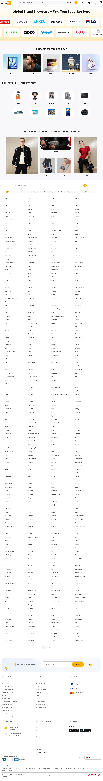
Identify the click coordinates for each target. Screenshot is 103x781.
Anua (53, 401)
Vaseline (54, 516)
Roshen (54, 523)
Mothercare (78, 459)
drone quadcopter (33, 434)
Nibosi (76, 309)
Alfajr (29, 583)
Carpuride (8, 619)
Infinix (76, 416)
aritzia (6, 512)
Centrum (31, 259)
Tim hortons (55, 455)
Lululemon (31, 216)
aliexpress (8, 434)
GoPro (53, 459)
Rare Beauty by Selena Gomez (61, 394)
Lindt (76, 355)
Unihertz (30, 501)
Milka (29, 348)
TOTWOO (54, 238)
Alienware (8, 476)
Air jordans (78, 437)
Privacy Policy (50, 775)
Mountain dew (79, 619)
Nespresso (8, 409)
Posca (30, 483)
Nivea (29, 487)
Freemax (7, 473)
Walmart (54, 227)
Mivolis (77, 448)
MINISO (77, 209)
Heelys (53, 512)
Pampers (54, 419)
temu (30, 198)
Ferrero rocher (32, 380)
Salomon (31, 398)
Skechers (7, 213)
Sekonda (7, 366)
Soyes (76, 451)
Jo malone (8, 605)
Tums (6, 623)
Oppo (6, 405)
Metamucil (78, 615)
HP (52, 483)
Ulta (6, 362)
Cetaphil (77, 494)
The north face (32, 238)
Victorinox (8, 590)
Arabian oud (78, 384)
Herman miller (56, 590)
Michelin (30, 491)
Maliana (38, 731)
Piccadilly (54, 555)
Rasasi (77, 637)
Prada (76, 633)
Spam (53, 473)
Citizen (54, 405)
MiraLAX (30, 462)
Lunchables (31, 262)
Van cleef (8, 508)
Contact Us (5, 686)
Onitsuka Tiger (79, 238)
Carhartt (77, 434)
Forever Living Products (35, 277)
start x (77, 551)
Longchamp (55, 266)
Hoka (6, 359)
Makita (30, 430)
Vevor (6, 230)
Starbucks (78, 473)
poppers (77, 580)
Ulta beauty (55, 291)
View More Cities (41, 752)
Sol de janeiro (56, 262)
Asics (29, 273)
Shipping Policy (7, 705)
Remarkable (78, 480)
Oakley (30, 598)
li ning (6, 501)
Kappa (30, 476)
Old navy (31, 387)
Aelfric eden (31, 505)
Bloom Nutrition (56, 352)
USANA (30, 355)
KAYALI (30, 359)
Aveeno (77, 544)
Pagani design (56, 533)
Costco (30, 209)
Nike (6, 202)
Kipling (30, 309)
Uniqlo (77, 220)
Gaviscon (78, 548)
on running (55, 355)
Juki (6, 419)
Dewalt (7, 594)
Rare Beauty (31, 441)
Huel (6, 323)
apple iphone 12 (9, 626)
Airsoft (7, 580)
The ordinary (32, 248)
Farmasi (30, 401)
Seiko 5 (54, 341)
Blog (37, 695)
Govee (77, 498)
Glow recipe (78, 323)
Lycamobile (78, 533)
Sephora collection (34, 423)
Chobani (54, 320)
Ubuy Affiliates (40, 705)
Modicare (78, 612)
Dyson (30, 230)
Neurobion (8, 448)
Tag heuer (31, 640)
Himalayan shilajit (80, 598)
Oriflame (7, 302)
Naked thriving (56, 309)
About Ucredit (40, 701)
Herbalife (54, 245)
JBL (76, 316)
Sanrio (53, 508)
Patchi (77, 216)
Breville (77, 573)
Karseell (77, 205)
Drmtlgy (30, 569)
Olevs (6, 348)
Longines (7, 576)
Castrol (30, 541)
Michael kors (32, 362)
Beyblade (7, 320)
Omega (30, 605)
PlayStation (8, 516)
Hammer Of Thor (33, 594)
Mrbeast (54, 366)
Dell (76, 523)
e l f (6, 505)
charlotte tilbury (10, 352)
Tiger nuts (8, 344)
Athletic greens (56, 277)
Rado (6, 223)
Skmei (53, 391)
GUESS (77, 394)
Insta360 (30, 526)
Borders (7, 633)
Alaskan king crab (80, 576)
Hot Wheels (55, 362)
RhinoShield (31, 548)
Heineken (31, 473)
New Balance (79, 262)
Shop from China (70, 768)
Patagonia (31, 619)
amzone (7, 416)
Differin (30, 426)
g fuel (30, 544)
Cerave (54, 241)
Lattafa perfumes (33, 327)
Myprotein (8, 466)
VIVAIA (6, 280)
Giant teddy (55, 637)
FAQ (37, 698)
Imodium (54, 491)
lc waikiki (77, 352)
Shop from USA (6, 768)
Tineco (54, 605)
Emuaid (30, 394)
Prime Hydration (33, 323)
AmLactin (54, 501)
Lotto (76, 277)
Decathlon (55, 202)
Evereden (7, 494)
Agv (6, 295)
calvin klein (8, 266)
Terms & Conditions (37, 775)
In (75, 380)
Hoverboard (31, 405)
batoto (7, 401)
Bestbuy (30, 234)
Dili (36, 728)
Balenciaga (78, 569)
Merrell (77, 476)
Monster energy (56, 334)
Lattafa (30, 409)
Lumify (54, 444)
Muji (53, 369)
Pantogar (54, 544)
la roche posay (32, 377)
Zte (53, 498)
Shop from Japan (29, 768)
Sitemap (4, 695)
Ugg (29, 291)
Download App (40, 683)
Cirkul (29, 280)
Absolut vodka (56, 423)
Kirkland (54, 462)
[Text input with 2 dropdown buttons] (42, 2)
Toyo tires (8, 569)
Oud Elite (31, 455)
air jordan (78, 348)
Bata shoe (31, 516)
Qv (29, 576)
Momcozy (31, 558)
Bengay (54, 448)
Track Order (6, 698)
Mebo (53, 295)
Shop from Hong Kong (43, 768)
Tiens (53, 426)
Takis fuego (8, 555)
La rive (77, 469)
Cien (76, 330)
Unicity (7, 259)
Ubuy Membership (8, 711)
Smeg (76, 280)
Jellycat (77, 359)
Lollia (76, 626)
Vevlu (53, 619)
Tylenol (54, 284)
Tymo (53, 337)
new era (30, 573)
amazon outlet (56, 327)
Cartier (54, 298)
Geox (29, 316)
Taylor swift (78, 466)
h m (6, 441)
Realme (54, 594)
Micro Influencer (7, 708)
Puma (76, 230)
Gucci (53, 220)
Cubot (77, 555)
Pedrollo (77, 430)
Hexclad (7, 355)
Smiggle (7, 341)
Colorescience (56, 601)
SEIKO (6, 305)
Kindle (53, 469)
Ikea (29, 202)
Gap (29, 344)
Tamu (53, 612)
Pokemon (8, 537)
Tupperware (78, 412)
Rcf (53, 569)
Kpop (6, 369)
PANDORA (78, 202)
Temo (53, 287)
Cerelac (54, 565)
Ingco (76, 623)
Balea (76, 377)
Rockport (77, 565)
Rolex (53, 216)
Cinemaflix (31, 437)
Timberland (8, 220)
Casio (76, 341)
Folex (53, 280)
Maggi (77, 505)
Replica (77, 512)
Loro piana (31, 412)
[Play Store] (85, 731)
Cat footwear (9, 248)
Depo (53, 608)
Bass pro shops (9, 551)
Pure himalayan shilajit (11, 298)
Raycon (7, 544)
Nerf (76, 537)
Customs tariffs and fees (10, 701)
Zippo (29, 352)
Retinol (30, 444)
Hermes (54, 330)
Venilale (38, 749)
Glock (53, 548)
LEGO (76, 284)
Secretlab (54, 412)
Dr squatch (8, 498)
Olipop (53, 476)
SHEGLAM (31, 213)
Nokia (53, 323)
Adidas (77, 213)
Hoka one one (32, 590)
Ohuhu (30, 508)
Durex (30, 630)
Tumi (29, 466)
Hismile (77, 419)
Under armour (79, 369)
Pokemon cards (79, 327)
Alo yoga (77, 312)
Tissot (53, 255)
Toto (6, 612)
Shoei (53, 537)
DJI (76, 248)
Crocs (53, 223)
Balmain (54, 519)
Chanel (77, 320)
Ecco (29, 330)
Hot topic (31, 480)
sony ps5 (30, 533)
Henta (6, 480)
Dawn (76, 501)
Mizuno (30, 565)
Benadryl (7, 430)
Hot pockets (55, 623)
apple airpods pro (80, 601)
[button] (84, 3)
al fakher (77, 562)
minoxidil (30, 341)
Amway (30, 241)
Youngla (54, 380)
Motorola (77, 487)
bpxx (6, 387)
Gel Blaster (55, 598)
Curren (54, 305)
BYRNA (77, 508)
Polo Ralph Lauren (33, 284)
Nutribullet (8, 562)
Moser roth (78, 491)
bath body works (10, 262)
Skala (6, 252)
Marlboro (77, 398)
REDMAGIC (78, 223)
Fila (76, 426)
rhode (53, 398)
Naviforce (78, 305)
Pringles (30, 608)
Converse (78, 302)
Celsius (77, 334)
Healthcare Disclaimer (9, 717)
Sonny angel (32, 448)
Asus (29, 512)
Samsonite (55, 270)
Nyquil (53, 487)
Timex (30, 615)
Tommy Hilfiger (56, 230)
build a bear (31, 337)
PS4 (53, 451)
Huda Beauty (55, 437)
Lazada (7, 245)
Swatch (7, 270)
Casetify (77, 273)
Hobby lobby (32, 459)
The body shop (9, 377)
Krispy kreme (55, 633)
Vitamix (7, 598)
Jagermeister (32, 298)
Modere (77, 344)
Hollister (54, 526)
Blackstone (55, 530)
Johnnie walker (79, 516)
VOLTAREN (8, 587)
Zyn (29, 295)
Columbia (78, 401)
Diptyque (31, 419)
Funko (6, 601)
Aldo (76, 227)
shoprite (54, 640)
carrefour (78, 605)
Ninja (53, 234)
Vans (6, 412)
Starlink (30, 223)
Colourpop (31, 633)
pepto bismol (79, 391)
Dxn (76, 241)
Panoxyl (54, 248)
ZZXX (29, 245)
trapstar (30, 494)
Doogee (54, 562)
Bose (53, 541)
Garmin (30, 366)
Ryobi (53, 416)
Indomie (54, 580)
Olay (29, 498)
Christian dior (79, 640)
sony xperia (31, 391)
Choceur (54, 587)
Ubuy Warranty (7, 714)
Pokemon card (79, 298)
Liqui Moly (31, 623)
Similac (30, 523)
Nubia (30, 384)
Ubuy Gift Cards (41, 708)
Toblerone (55, 302)
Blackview (54, 441)
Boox (29, 555)
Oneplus (54, 312)
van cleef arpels (10, 526)
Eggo (76, 541)
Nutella (7, 548)
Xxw (53, 205)
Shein (6, 198)
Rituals (53, 430)
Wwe (53, 466)
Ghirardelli (8, 523)
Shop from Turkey (83, 768)
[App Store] (74, 731)
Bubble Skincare (79, 287)
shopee (30, 601)
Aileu (37, 740)
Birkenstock (8, 238)
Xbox (76, 362)
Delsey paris (78, 583)
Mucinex (77, 455)
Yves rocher (55, 384)
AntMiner (31, 373)
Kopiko (53, 480)
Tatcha (77, 630)
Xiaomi (7, 327)
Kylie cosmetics (56, 387)
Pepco (77, 295)
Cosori (7, 608)
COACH (30, 252)
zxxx (6, 277)
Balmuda (31, 587)
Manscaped (78, 462)
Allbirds (7, 630)
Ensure (7, 334)
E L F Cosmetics (9, 273)
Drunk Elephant (56, 494)
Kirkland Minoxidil (10, 583)
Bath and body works (58, 316)
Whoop (30, 287)
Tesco (77, 590)
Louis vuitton (8, 227)
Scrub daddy (55, 630)
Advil (29, 320)
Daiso (29, 270)
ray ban (54, 273)
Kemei (30, 562)
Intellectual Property (8, 692)
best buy (77, 444)
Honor (6, 459)
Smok (76, 441)
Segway (7, 558)
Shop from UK (18, 768)
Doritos (7, 541)
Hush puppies (79, 519)
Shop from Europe (7, 770)
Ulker (6, 615)
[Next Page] (59, 647)
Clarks (53, 259)
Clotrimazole (9, 640)
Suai (37, 734)
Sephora (77, 198)
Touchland (8, 316)
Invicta (7, 444)
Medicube (55, 252)
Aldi (29, 530)
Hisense (30, 416)
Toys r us (54, 359)
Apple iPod (8, 291)
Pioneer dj (31, 519)
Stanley (7, 284)
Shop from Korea (58, 768)
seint (53, 583)
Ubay (29, 205)
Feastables (55, 213)
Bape (6, 491)
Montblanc (31, 551)
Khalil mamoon (79, 594)
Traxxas (54, 558)
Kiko (6, 234)
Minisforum (31, 580)
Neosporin (8, 573)
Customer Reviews (41, 689)
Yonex (7, 394)
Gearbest (7, 373)
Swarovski (31, 312)
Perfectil (7, 462)
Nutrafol (77, 483)
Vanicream (55, 576)
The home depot (10, 241)
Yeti (53, 551)
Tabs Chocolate (80, 526)
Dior (29, 302)
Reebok (7, 398)
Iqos (53, 209)
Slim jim (54, 505)
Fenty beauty (9, 483)
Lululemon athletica (81, 587)
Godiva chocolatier (34, 537)
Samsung (8, 255)
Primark (7, 287)
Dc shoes (31, 305)
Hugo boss (78, 366)
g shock (77, 291)
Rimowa (77, 234)
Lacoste (54, 344)
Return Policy (40, 692)
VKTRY (77, 387)
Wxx (76, 259)
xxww (6, 380)
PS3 (6, 565)
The (29, 227)
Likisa (37, 737)
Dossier (7, 423)
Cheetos (7, 309)
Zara (6, 209)
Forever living (9, 451)
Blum (53, 409)
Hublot (7, 384)
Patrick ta (8, 530)
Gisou (6, 455)
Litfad (6, 437)
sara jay (77, 405)
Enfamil (30, 334)
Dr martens (78, 266)
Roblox (77, 373)
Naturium (54, 373)
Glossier (7, 330)
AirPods (30, 469)
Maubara (39, 746)
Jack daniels (78, 558)
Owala (77, 245)
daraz (6, 312)
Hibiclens (7, 519)
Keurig (53, 377)
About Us (5, 683)
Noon (76, 270)
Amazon (54, 198)
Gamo (7, 391)
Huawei (7, 337)
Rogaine (30, 369)
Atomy (77, 409)
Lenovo (30, 451)
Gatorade (78, 423)
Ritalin (30, 612)
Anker (6, 533)
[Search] (76, 2)
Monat (53, 615)
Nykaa (30, 637)
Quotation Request (8, 689)
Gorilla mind (8, 487)
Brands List (39, 686)
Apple (30, 266)
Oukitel (54, 626)
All (7, 191)
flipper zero (31, 626)
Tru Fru (77, 530)
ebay (6, 216)
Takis (6, 205)
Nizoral (53, 348)
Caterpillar (55, 573)
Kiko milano (78, 255)
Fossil (6, 469)
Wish (6, 426)
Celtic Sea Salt (32, 255)
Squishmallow (79, 337)
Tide (76, 608)
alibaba (30, 220)
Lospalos (38, 743)
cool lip (54, 434)
